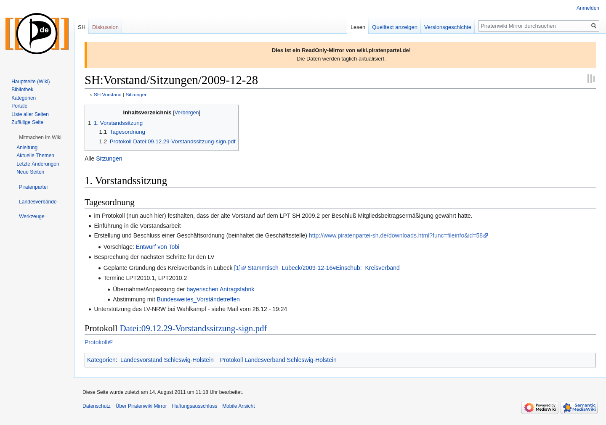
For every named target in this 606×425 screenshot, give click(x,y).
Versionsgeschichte (447, 27)
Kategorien (101, 359)
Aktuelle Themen (35, 155)
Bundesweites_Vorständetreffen (198, 299)
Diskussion (105, 27)
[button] (40, 137)
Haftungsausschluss (194, 406)
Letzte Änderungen (37, 164)
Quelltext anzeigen (394, 27)
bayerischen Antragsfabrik (220, 289)
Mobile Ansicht (238, 406)
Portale (19, 106)
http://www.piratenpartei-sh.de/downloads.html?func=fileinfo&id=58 (396, 235)
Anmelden (588, 8)
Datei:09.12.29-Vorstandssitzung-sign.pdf (193, 328)
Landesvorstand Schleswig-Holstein (167, 359)
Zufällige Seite (27, 122)
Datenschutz (96, 406)
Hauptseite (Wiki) (30, 81)
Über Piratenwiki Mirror (141, 406)
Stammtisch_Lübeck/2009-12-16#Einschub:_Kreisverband (324, 267)
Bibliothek (22, 89)
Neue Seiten (30, 172)
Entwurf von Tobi (157, 246)
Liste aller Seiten (30, 114)
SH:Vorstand (108, 94)
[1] (237, 267)
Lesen (358, 27)
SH (81, 27)
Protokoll (96, 342)
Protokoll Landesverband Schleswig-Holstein (278, 359)
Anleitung (26, 147)
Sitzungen (136, 94)
